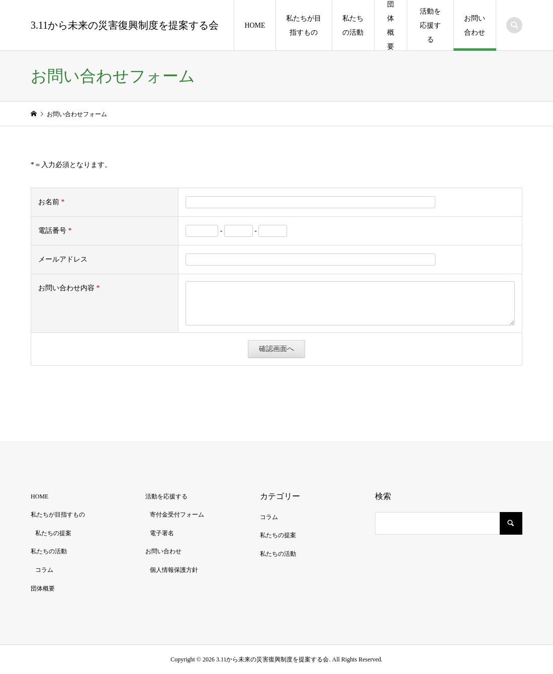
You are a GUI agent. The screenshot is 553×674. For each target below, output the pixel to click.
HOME (254, 25)
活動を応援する (430, 25)
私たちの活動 (352, 25)
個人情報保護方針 (174, 569)
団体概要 (390, 25)
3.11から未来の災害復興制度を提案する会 (125, 25)
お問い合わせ (474, 25)
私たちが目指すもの (303, 25)
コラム (44, 569)
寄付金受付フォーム (177, 514)
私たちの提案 (53, 533)
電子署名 (162, 533)
